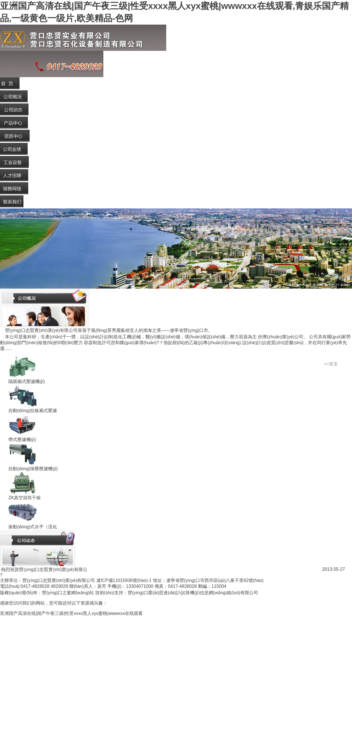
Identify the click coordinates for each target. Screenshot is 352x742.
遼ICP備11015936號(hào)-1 (124, 580)
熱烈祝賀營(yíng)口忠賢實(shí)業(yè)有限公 (44, 569)
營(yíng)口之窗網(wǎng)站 (68, 592)
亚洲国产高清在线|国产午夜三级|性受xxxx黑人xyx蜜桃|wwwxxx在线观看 (71, 613)
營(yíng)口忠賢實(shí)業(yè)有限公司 (58, 580)
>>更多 (331, 364)
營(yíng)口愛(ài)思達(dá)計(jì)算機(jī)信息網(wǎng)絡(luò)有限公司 (193, 592)
